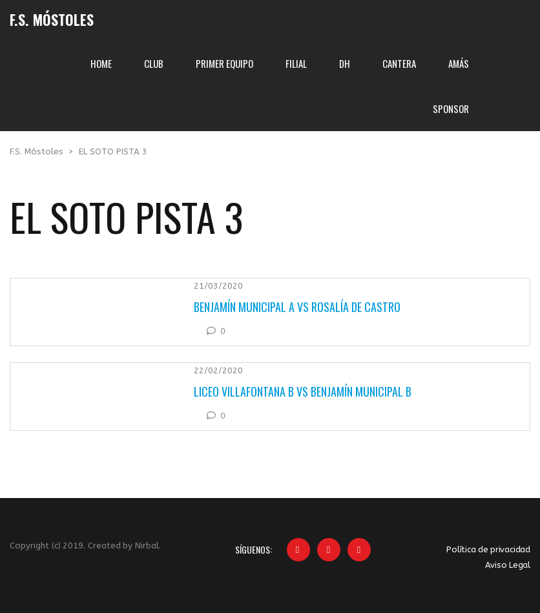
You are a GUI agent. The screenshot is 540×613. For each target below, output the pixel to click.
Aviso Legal (507, 565)
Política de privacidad (488, 549)
